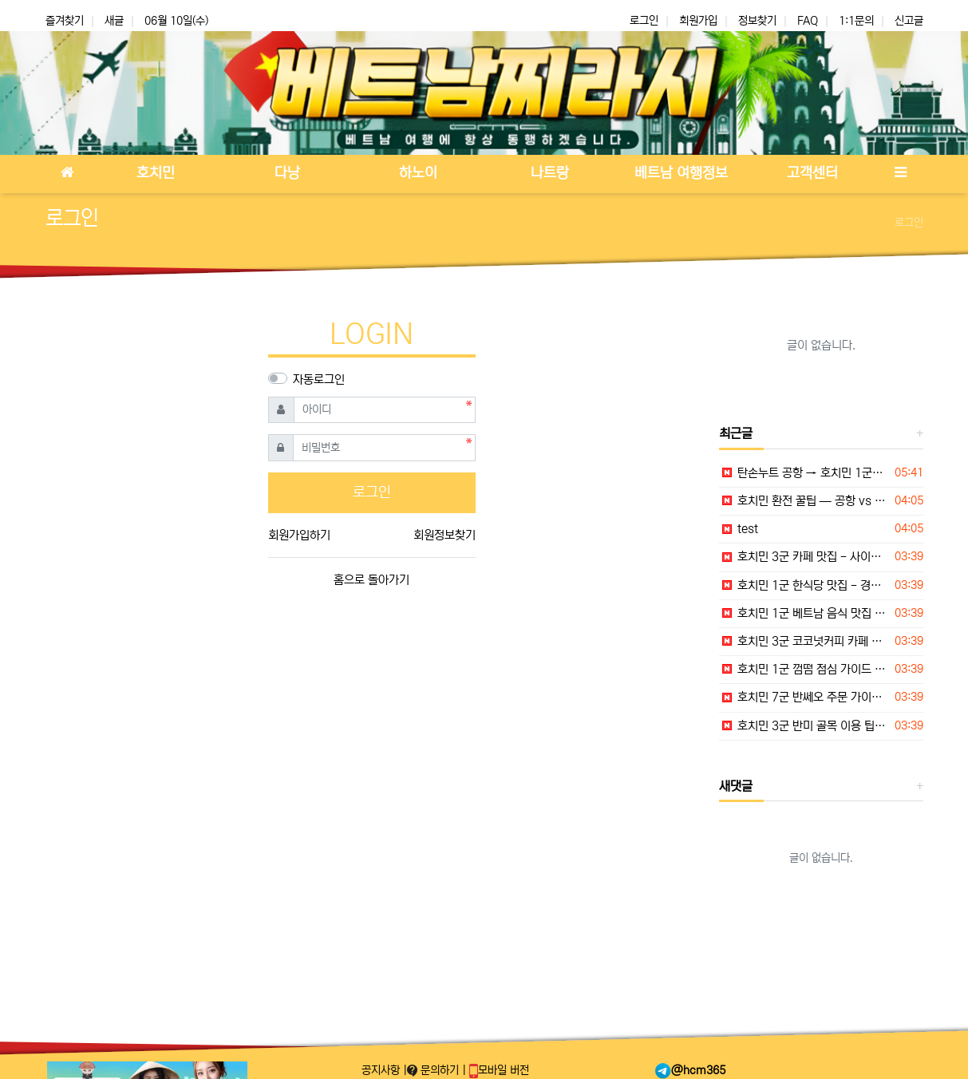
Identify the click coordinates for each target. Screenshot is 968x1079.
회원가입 (698, 20)
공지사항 (382, 1070)
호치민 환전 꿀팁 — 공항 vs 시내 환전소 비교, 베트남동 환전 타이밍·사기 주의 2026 (804, 501)
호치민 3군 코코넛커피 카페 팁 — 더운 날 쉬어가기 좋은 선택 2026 (804, 641)
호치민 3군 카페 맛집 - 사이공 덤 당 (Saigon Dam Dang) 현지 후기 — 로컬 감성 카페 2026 (804, 556)
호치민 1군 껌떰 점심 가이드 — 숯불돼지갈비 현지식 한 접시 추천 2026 (804, 669)
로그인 (644, 20)
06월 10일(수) (176, 20)
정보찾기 (757, 20)
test (738, 529)
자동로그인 (319, 379)
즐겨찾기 (64, 20)
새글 (114, 20)
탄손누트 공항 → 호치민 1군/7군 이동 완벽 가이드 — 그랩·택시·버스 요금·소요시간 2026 (804, 473)
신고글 (909, 20)
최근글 (736, 433)
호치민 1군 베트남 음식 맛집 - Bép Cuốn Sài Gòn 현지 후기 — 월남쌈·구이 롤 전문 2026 (804, 613)
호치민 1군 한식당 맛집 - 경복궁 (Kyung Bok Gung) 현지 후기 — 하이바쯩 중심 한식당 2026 (804, 585)
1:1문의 (856, 20)
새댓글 (736, 786)
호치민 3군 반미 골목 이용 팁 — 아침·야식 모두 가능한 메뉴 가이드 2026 (804, 726)
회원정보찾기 (444, 535)
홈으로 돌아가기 (371, 580)
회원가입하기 (299, 535)
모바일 (499, 1070)
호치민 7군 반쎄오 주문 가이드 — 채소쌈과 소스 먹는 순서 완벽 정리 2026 (804, 697)
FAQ (807, 20)
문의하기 (434, 1070)
